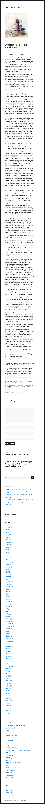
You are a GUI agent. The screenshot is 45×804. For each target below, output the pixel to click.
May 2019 (8, 653)
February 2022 (9, 598)
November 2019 (9, 643)
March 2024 (9, 556)
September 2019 (9, 646)
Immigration (9, 748)
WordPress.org (9, 794)
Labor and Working (10, 755)
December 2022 (9, 581)
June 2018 (8, 671)
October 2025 (9, 525)
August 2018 (9, 668)
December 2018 (9, 661)
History (7, 743)
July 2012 (8, 713)
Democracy (8, 730)
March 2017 (8, 697)
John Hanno (7, 392)
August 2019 (8, 648)
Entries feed (9, 790)
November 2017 (9, 683)
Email (6, 431)
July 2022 (8, 589)
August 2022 (9, 588)
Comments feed (9, 792)
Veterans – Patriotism (11, 777)
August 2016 (8, 708)
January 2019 (9, 660)
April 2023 (8, 574)
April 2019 (8, 655)
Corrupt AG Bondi (10, 506)
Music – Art (8, 760)
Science (7, 765)
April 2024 (8, 554)
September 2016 (9, 707)
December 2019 (9, 641)
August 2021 (8, 608)
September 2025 (9, 527)
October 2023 (9, 564)
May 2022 (8, 593)
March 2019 (8, 656)
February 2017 (9, 698)
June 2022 (8, 591)
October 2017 (9, 685)
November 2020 (9, 623)
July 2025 (8, 529)
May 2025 (8, 532)
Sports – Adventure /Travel (12, 767)
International (9, 753)
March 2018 (8, 676)
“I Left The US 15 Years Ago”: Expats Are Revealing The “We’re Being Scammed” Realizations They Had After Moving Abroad (19, 496)
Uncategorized (9, 775)
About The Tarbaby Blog (11, 727)
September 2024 (10, 546)
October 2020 (9, 624)
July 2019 (8, 650)
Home (7, 745)
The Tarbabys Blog (13, 7)
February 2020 (9, 638)
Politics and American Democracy (14, 762)
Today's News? (9, 772)
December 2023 (9, 561)
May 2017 (8, 693)
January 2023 (9, 579)
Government (9, 738)
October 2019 (9, 645)
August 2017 (8, 688)
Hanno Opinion (9, 740)
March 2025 (8, 536)
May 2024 (8, 552)
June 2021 (8, 611)
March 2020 (9, 636)
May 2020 (8, 633)
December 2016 (9, 702)
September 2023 (9, 566)
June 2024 (8, 551)
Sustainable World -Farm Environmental (15, 769)
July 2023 (8, 569)
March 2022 (8, 596)
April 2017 (8, 695)
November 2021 (9, 603)
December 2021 (9, 601)
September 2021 (9, 606)
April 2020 (8, 635)
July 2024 (8, 549)
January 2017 (9, 700)
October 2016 (9, 705)
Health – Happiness (11, 742)
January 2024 (9, 559)
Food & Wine (9, 737)
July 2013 (8, 712)
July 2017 (8, 690)
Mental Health (9, 758)
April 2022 (8, 594)
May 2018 (8, 673)
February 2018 (9, 678)
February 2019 (9, 658)
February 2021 (9, 618)
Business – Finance (10, 728)
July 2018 (8, 670)
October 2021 (9, 604)
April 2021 (8, 614)
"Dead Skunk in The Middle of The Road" (16, 725)
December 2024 (9, 541)
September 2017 (9, 687)
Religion (8, 764)
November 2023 (9, 562)
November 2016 (9, 703)
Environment (19, 392)
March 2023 (8, 576)
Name (6, 425)
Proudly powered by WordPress (19, 800)
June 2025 (8, 530)
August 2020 (9, 628)
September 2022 (9, 586)
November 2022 (9, 582)
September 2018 (9, 666)
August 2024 (9, 547)
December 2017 (9, 681)
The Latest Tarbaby (10, 770)
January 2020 (9, 640)
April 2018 (8, 675)
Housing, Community (11, 747)
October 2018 (9, 665)
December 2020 (9, 621)
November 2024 (9, 542)
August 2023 (9, 567)
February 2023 (9, 577)
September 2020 (10, 626)
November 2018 (9, 663)
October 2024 (9, 544)
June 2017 (8, 692)
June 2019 (8, 651)
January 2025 (9, 539)
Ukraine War (9, 774)
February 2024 (9, 557)
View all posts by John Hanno (15, 387)
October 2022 (9, 584)
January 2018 (9, 680)
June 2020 (8, 631)
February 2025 (9, 537)
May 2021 (8, 613)
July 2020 (8, 629)
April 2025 (8, 534)
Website (7, 436)
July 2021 (8, 609)
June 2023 (8, 571)
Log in (7, 788)
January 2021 (9, 619)
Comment (7, 407)
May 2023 (8, 572)
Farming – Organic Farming (12, 735)
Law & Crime (9, 757)
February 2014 (9, 710)
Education (8, 732)
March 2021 (8, 616)
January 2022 (9, 599)
